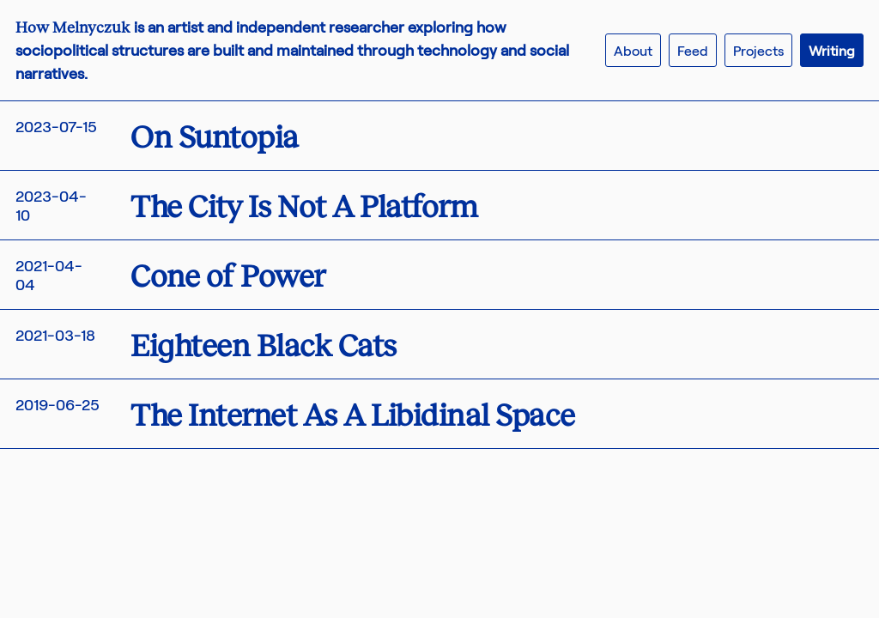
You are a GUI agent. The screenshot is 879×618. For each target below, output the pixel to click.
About (633, 50)
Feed (692, 50)
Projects (758, 50)
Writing (832, 50)
